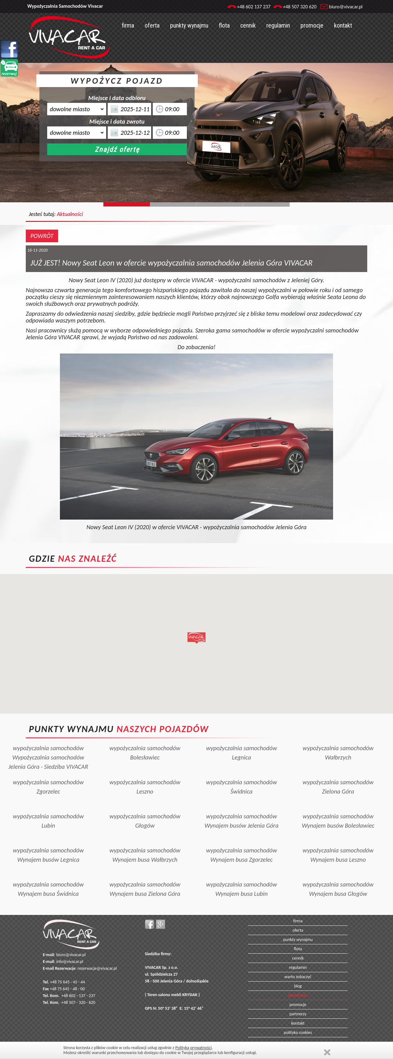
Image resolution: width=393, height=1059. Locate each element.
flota (224, 25)
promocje (311, 25)
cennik (248, 25)
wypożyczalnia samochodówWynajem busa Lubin (241, 876)
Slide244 (173, 204)
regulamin (278, 25)
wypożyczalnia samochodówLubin (48, 807)
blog (298, 986)
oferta (152, 25)
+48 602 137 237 (253, 7)
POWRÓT (41, 235)
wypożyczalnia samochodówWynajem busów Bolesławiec (338, 807)
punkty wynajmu (189, 25)
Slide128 (219, 204)
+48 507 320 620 (299, 7)
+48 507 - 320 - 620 (78, 1002)
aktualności (298, 995)
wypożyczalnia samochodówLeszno (144, 773)
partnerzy (297, 1014)
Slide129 (266, 204)
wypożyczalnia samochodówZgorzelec (48, 773)
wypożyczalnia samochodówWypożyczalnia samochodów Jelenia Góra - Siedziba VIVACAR (48, 744)
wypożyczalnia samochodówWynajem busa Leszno (338, 841)
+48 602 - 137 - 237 (78, 995)
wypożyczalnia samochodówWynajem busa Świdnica (48, 876)
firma (128, 25)
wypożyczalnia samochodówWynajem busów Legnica (48, 841)
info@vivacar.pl (69, 961)
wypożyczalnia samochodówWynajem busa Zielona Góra (144, 876)
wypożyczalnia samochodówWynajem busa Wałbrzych (144, 841)
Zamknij (327, 1052)
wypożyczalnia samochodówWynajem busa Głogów (338, 876)
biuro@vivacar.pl (346, 7)
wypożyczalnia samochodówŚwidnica (241, 773)
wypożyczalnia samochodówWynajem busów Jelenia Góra (242, 807)
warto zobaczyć (297, 976)
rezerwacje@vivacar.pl (97, 968)
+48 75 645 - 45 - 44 (67, 982)
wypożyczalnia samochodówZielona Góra (338, 773)
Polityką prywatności (193, 1047)
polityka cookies (298, 1032)
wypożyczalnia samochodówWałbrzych (338, 739)
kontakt (343, 25)
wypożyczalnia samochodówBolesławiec (144, 739)
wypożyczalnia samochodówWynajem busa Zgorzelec (241, 841)
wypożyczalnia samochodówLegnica (241, 739)
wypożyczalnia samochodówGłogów (144, 807)
